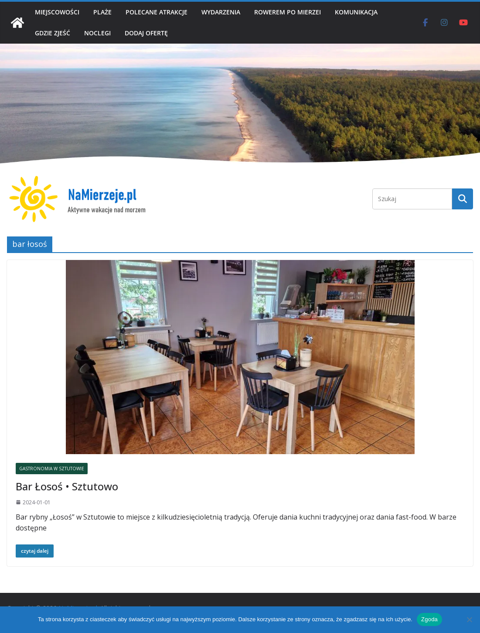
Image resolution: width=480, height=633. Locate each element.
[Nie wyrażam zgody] (469, 619)
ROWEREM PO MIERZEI (287, 12)
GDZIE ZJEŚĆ (52, 33)
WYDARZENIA (220, 12)
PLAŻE (102, 12)
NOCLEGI (97, 33)
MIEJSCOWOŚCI (57, 12)
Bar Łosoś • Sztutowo (67, 486)
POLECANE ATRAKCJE (156, 12)
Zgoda (429, 619)
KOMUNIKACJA (356, 12)
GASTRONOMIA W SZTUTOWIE (51, 468)
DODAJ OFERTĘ (146, 33)
